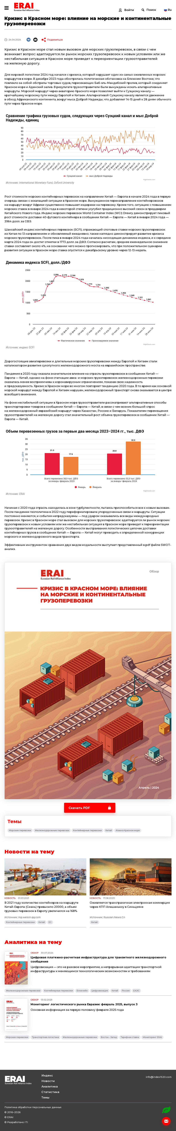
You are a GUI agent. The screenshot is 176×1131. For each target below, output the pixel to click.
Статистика (50, 1092)
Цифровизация (99, 990)
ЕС (50, 922)
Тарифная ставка (130, 1037)
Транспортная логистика (45, 1037)
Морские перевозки (20, 830)
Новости (48, 1081)
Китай (109, 830)
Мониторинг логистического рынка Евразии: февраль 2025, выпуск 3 (84, 1004)
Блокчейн (82, 990)
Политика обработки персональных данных (33, 1107)
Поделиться (55, 39)
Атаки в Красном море (128, 830)
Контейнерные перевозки (87, 830)
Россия (126, 990)
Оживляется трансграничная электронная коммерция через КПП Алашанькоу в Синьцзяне (130, 905)
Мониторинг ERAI (152, 1037)
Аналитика (49, 1086)
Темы (45, 1097)
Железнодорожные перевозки (52, 830)
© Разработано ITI (16, 1122)
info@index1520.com (159, 1077)
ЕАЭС (136, 990)
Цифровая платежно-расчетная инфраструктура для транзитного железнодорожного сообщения (98, 959)
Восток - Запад (109, 1037)
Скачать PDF (79, 808)
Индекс (47, 1075)
